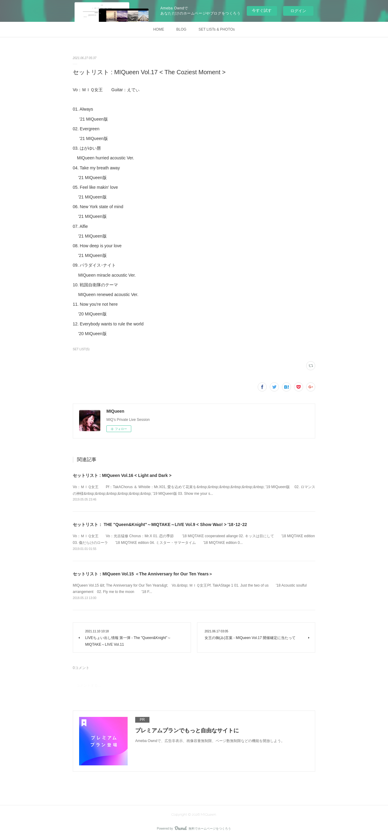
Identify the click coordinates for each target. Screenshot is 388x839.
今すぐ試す (262, 10)
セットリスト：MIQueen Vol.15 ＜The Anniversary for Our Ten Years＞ (143, 573)
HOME (158, 29)
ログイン (298, 10)
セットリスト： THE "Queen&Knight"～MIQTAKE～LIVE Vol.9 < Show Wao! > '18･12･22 (160, 524)
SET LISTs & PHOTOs (217, 29)
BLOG (181, 29)
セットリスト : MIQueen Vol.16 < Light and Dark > (122, 475)
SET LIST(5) (81, 349)
